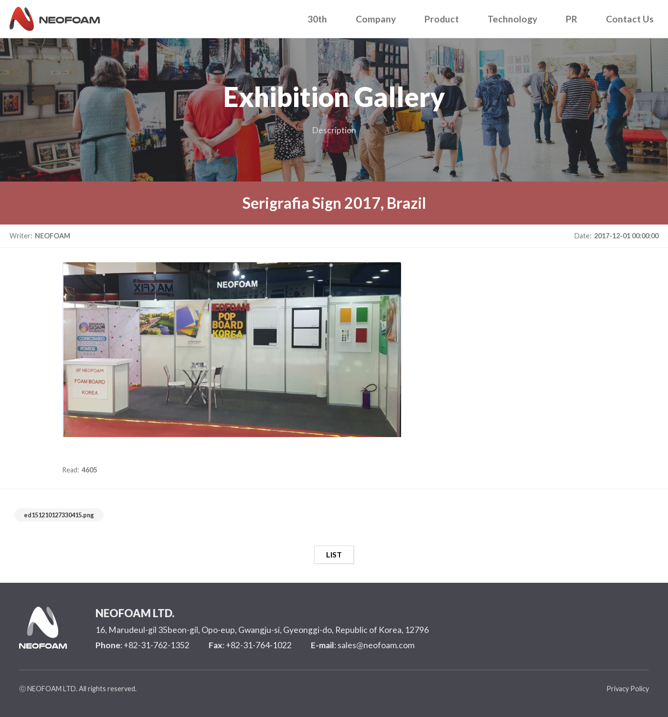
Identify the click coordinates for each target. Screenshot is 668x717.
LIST (334, 554)
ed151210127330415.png (59, 515)
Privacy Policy (627, 689)
